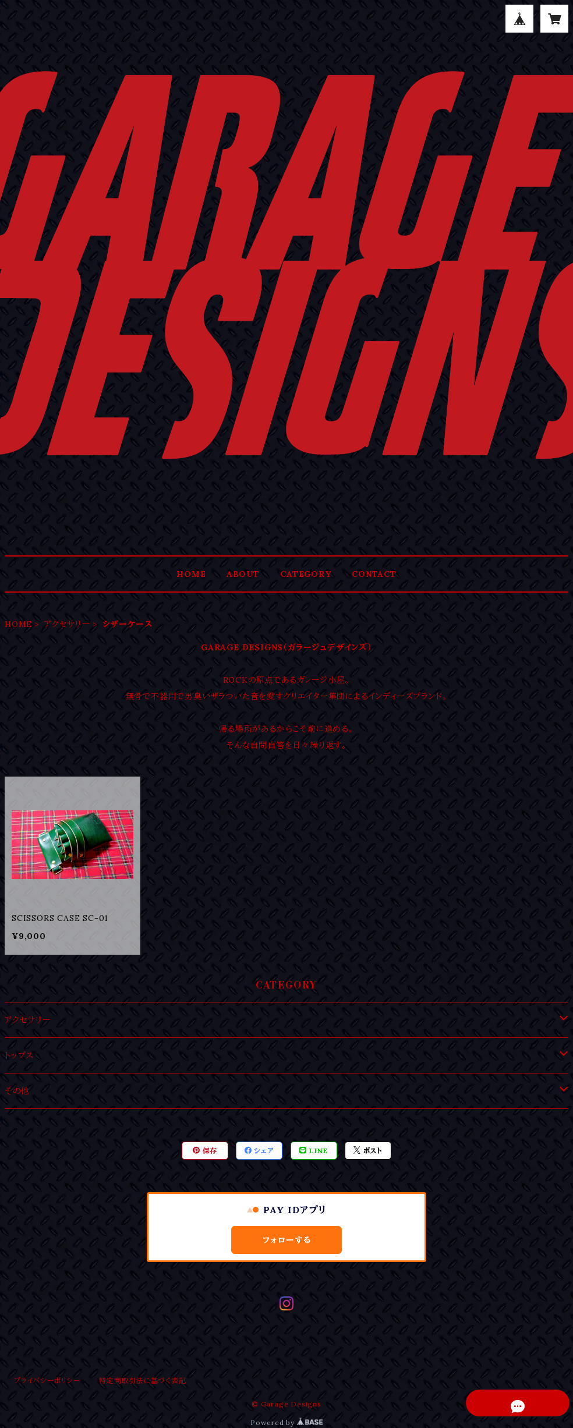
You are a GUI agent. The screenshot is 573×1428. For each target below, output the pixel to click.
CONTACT (374, 574)
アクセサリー (67, 624)
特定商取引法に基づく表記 (142, 1380)
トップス (19, 1055)
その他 (17, 1091)
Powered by (286, 1422)
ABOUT (243, 574)
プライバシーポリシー (47, 1380)
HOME (191, 574)
